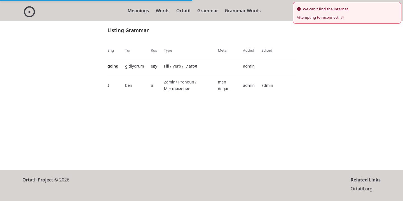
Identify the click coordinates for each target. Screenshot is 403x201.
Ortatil (183, 11)
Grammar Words (243, 11)
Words (162, 11)
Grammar (207, 11)
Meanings (138, 11)
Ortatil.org (361, 189)
